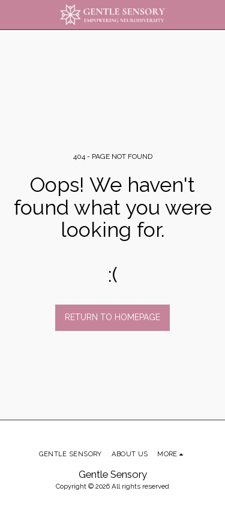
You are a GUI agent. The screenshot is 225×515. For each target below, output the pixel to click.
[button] (13, 14)
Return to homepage (112, 317)
